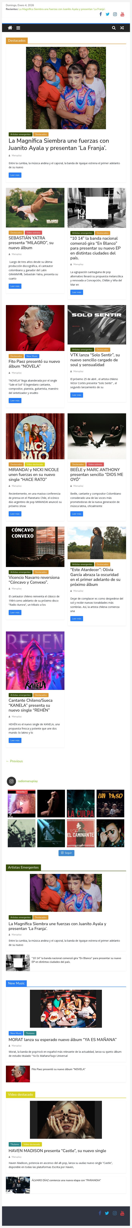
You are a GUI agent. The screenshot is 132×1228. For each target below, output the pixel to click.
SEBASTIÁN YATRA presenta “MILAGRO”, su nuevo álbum (31, 243)
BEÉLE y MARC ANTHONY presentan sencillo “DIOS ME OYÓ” (96, 474)
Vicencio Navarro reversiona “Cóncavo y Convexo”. (34, 580)
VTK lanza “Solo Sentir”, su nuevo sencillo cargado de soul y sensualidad (95, 360)
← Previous (14, 761)
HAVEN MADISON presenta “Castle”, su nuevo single (57, 1151)
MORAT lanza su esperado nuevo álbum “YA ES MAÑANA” (63, 1040)
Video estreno (33, 232)
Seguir (66, 853)
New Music (32, 356)
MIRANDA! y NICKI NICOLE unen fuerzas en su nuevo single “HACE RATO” (34, 474)
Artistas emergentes (21, 134)
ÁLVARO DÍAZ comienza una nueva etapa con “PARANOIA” (66, 1180)
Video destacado (35, 464)
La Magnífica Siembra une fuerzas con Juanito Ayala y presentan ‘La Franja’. (62, 9)
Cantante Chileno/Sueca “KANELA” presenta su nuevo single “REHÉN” (31, 705)
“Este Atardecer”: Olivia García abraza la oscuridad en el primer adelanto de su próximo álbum (95, 577)
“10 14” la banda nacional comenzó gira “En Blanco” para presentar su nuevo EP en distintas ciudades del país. (95, 248)
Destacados (41, 134)
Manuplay (17, 155)
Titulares (30, 1033)
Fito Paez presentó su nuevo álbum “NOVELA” (34, 364)
